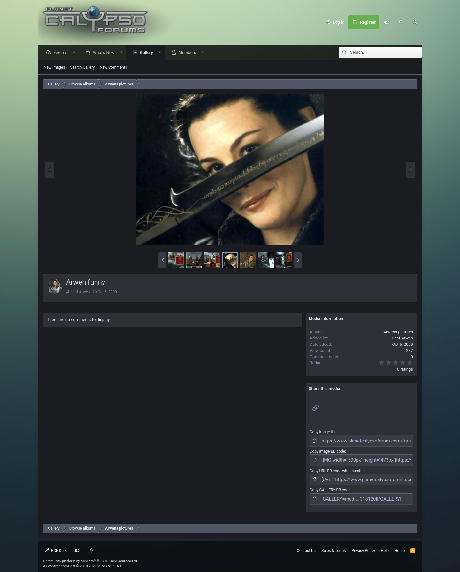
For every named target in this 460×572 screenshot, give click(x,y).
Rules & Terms (333, 545)
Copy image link (323, 432)
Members (189, 52)
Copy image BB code (327, 450)
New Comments (113, 67)
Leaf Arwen (80, 292)
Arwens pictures (398, 332)
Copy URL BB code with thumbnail (339, 468)
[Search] (415, 22)
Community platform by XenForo (90, 556)
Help (385, 545)
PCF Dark (56, 545)
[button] (75, 53)
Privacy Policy (363, 545)
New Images (54, 67)
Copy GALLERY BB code (330, 486)
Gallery (148, 52)
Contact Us (306, 545)
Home (400, 545)
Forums (62, 52)
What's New (105, 52)
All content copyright (82, 561)
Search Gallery (82, 67)
